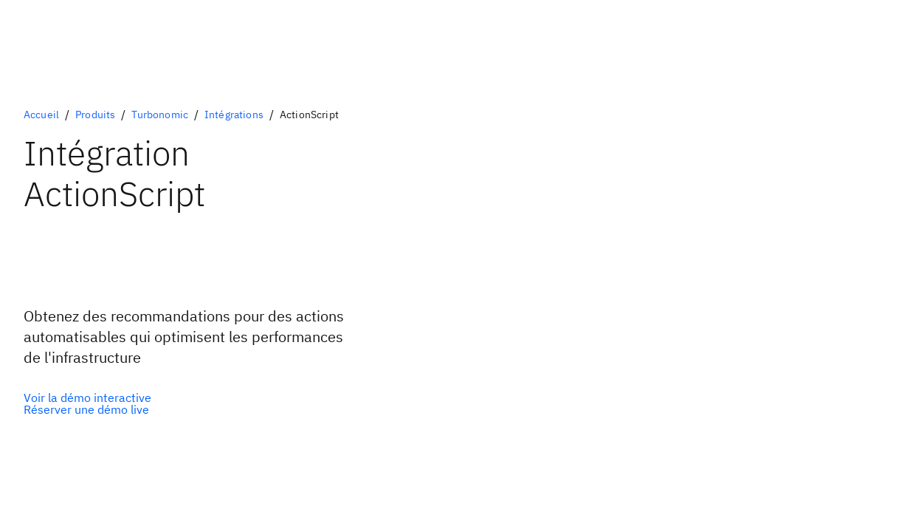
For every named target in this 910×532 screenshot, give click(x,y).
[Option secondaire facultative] (87, 409)
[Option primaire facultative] (87, 397)
